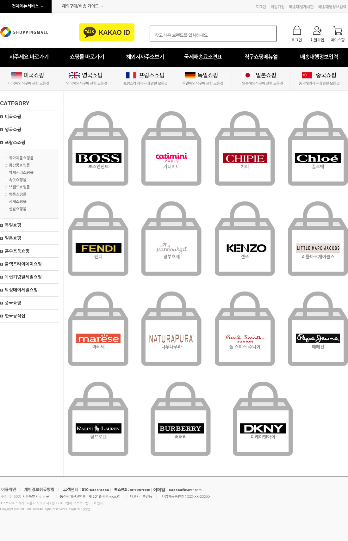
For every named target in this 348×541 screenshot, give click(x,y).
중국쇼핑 (13, 303)
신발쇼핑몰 (18, 209)
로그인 (260, 7)
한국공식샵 (15, 316)
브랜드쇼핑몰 (19, 187)
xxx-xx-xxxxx (198, 496)
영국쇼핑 (13, 129)
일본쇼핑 (13, 238)
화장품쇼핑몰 (19, 165)
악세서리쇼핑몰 (21, 173)
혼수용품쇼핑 (17, 251)
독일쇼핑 (13, 225)
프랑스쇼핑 (15, 142)
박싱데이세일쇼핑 (21, 290)
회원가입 (277, 7)
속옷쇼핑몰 (18, 180)
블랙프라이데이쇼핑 (23, 264)
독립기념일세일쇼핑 (23, 277)
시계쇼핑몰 (18, 202)
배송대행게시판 (301, 7)
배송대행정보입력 (332, 7)
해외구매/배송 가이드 (80, 6)
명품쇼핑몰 (18, 194)
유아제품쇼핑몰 (21, 158)
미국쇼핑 (13, 116)
